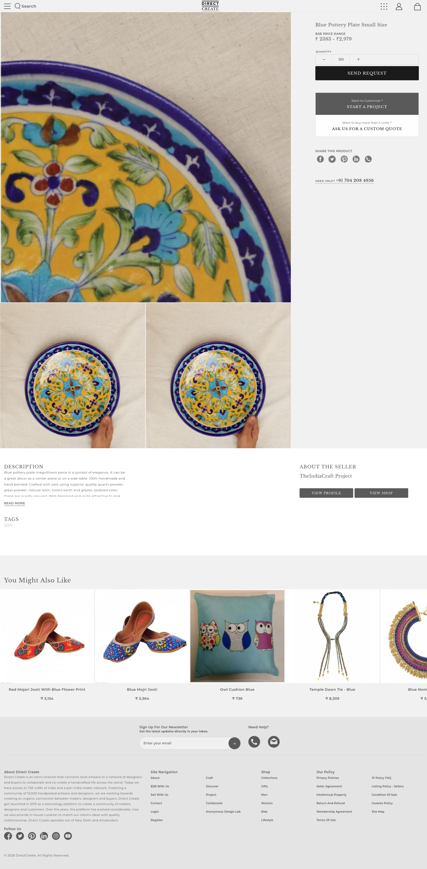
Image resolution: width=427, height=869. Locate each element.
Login (155, 811)
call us (254, 741)
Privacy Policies (327, 778)
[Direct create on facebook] (9, 836)
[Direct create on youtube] (69, 836)
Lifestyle (267, 820)
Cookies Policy (382, 803)
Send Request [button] (367, 73)
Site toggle (7, 6)
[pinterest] (344, 159)
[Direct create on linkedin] (45, 836)
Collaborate (214, 803)
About (155, 778)
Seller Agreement (329, 786)
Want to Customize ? (367, 104)
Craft (209, 778)
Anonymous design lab (223, 811)
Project (211, 795)
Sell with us (159, 795)
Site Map (378, 811)
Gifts (264, 786)
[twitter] (332, 159)
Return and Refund (330, 803)
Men (264, 795)
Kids (264, 811)
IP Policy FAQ (381, 778)
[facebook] (320, 159)
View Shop (381, 493)
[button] (420, 645)
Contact (156, 803)
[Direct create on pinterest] (33, 836)
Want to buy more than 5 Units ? (367, 126)
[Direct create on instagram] (57, 836)
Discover (212, 786)
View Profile (326, 493)
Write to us (274, 741)
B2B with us (160, 786)
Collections (269, 778)
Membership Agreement (334, 811)
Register (157, 820)
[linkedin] (356, 159)
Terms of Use (326, 820)
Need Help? (344, 180)
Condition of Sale (384, 795)
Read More (14, 503)
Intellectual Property (331, 795)
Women (267, 803)
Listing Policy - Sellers (388, 786)
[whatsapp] (368, 159)
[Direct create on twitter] (21, 836)
